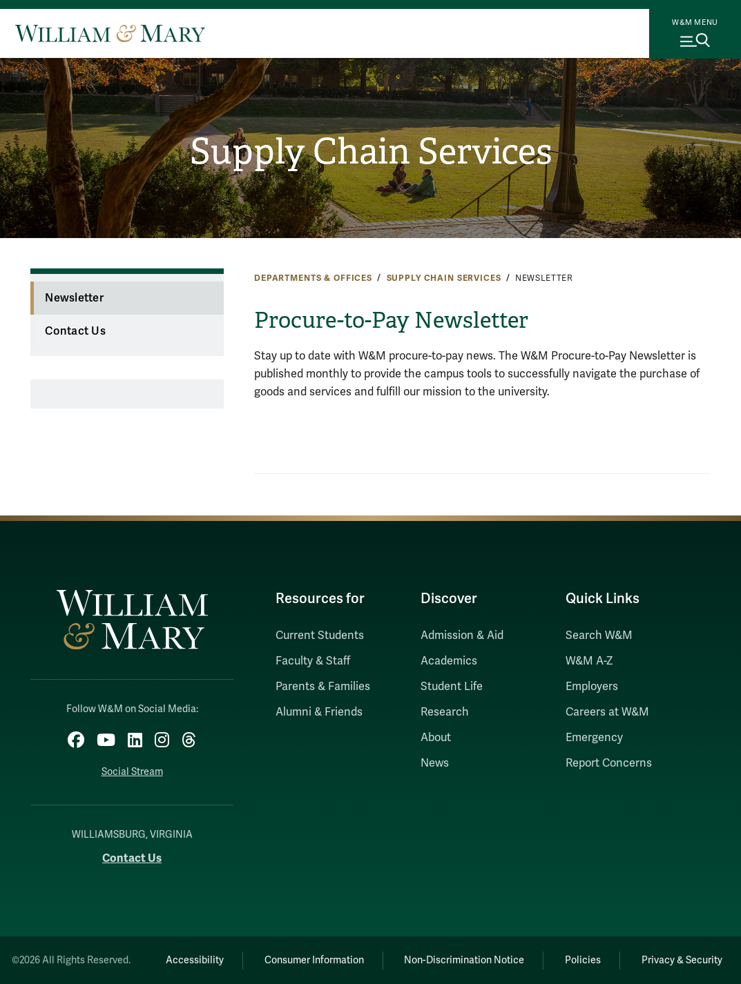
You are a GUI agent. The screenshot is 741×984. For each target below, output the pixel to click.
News (435, 763)
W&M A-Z (589, 661)
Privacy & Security (682, 960)
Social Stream (132, 772)
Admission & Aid (462, 635)
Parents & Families (323, 686)
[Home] (110, 33)
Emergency (594, 738)
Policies (583, 960)
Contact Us (75, 331)
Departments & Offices (313, 278)
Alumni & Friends (319, 712)
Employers (592, 686)
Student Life (452, 686)
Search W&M (599, 635)
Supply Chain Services (371, 152)
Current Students (320, 635)
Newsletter (74, 298)
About (436, 738)
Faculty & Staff (313, 661)
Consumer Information (314, 960)
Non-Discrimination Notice (464, 960)
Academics (449, 661)
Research (445, 712)
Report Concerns (609, 763)
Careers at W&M (607, 712)
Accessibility (195, 960)
